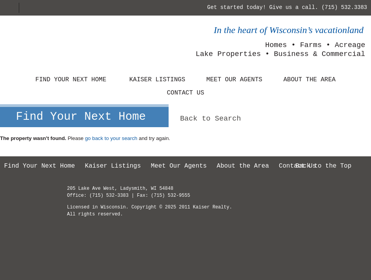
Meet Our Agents (234, 79)
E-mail (27, 8)
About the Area (309, 79)
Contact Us (185, 92)
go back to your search (111, 138)
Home (11, 8)
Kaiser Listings (157, 79)
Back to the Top (323, 166)
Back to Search (210, 118)
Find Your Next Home (70, 79)
